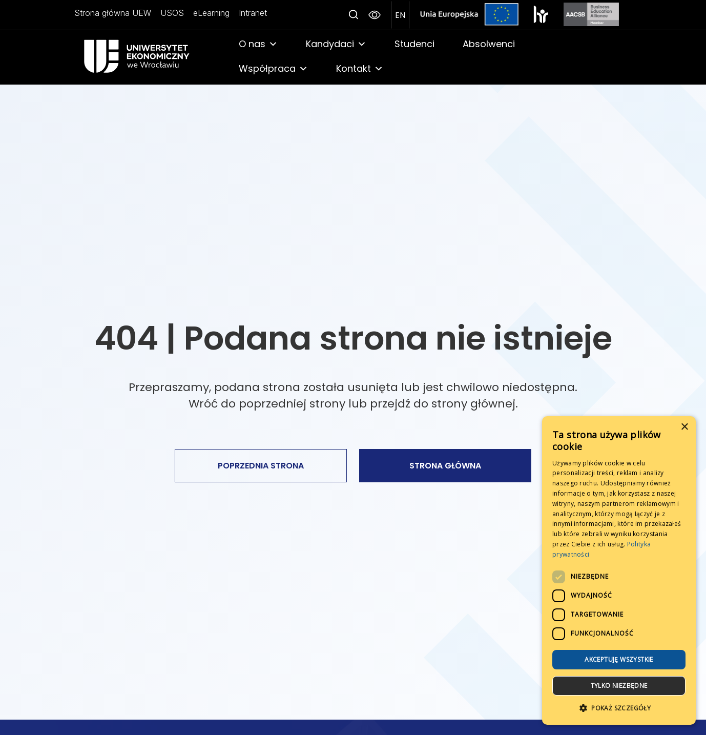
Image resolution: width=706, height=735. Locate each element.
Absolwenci (489, 43)
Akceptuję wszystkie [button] (619, 659)
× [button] (684, 427)
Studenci (414, 43)
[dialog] (619, 570)
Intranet (250, 13)
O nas (258, 44)
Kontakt (359, 68)
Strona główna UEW (112, 13)
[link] (150, 56)
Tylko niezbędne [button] (619, 685)
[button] (619, 708)
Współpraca (273, 68)
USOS (171, 13)
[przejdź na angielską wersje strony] (400, 15)
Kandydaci (336, 44)
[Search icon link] (353, 15)
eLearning (209, 13)
